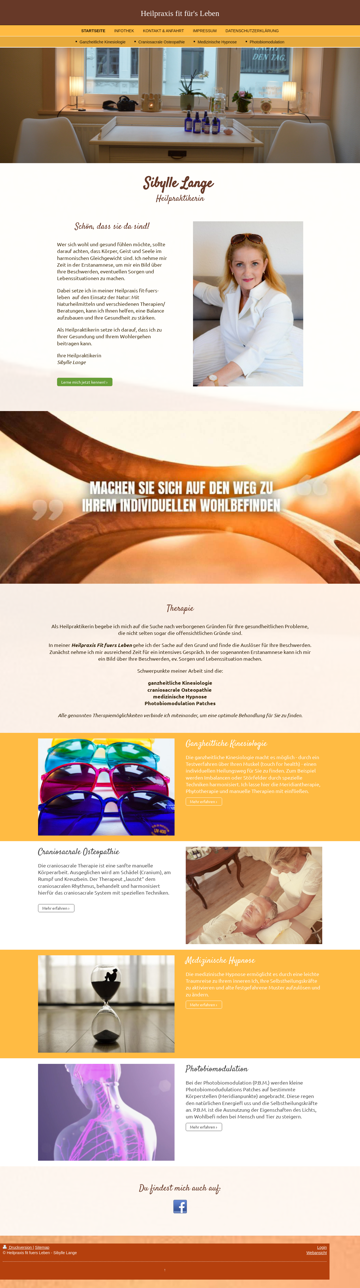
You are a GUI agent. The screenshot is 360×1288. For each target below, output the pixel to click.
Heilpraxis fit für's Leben (180, 13)
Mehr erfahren (202, 801)
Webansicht (316, 1253)
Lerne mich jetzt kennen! (83, 381)
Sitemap (42, 1247)
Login (322, 1247)
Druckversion (18, 1247)
